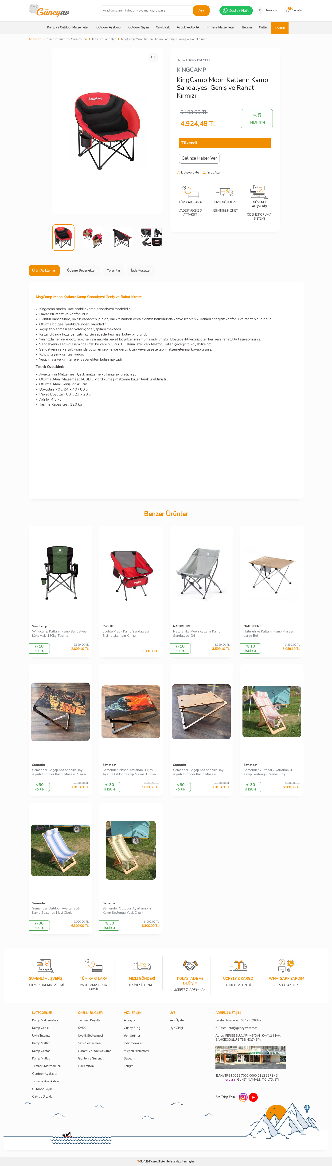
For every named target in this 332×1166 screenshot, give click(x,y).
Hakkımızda (86, 1066)
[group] (107, 131)
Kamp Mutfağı (41, 1059)
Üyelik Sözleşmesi (90, 1036)
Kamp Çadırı (40, 1028)
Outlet (263, 27)
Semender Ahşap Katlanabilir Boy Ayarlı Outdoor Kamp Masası (198, 772)
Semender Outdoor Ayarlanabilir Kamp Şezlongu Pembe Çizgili (268, 772)
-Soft (141, 1161)
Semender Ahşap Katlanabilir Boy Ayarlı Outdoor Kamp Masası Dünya (129, 772)
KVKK (82, 1028)
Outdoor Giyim (138, 27)
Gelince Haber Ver (199, 158)
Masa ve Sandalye (104, 39)
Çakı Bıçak (163, 27)
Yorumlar (113, 270)
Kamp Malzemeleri (45, 1021)
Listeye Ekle (188, 172)
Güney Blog (132, 1028)
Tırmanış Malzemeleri (220, 27)
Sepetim (129, 1059)
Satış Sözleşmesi (89, 1043)
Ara (201, 10)
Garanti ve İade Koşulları (95, 1051)
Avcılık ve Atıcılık (188, 27)
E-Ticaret (151, 1161)
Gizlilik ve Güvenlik (91, 1059)
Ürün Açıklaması (44, 270)
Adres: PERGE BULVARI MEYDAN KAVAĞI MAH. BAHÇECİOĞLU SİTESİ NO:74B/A (248, 1038)
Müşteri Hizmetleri (136, 1051)
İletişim (247, 27)
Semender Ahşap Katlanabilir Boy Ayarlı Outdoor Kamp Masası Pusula (59, 772)
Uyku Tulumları (42, 1036)
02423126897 (251, 1021)
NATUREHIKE (182, 626)
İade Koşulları (141, 270)
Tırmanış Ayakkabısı (45, 1081)
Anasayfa (35, 39)
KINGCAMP (191, 70)
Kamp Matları (41, 1043)
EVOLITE (108, 626)
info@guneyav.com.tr (242, 1028)
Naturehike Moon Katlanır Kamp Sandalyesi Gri (196, 633)
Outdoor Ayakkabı (108, 27)
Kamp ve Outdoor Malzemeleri (68, 27)
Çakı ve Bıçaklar (43, 1097)
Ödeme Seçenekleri (81, 270)
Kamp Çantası (41, 1051)
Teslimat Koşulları (90, 1021)
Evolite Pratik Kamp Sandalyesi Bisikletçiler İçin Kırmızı (126, 633)
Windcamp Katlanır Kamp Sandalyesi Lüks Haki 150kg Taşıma (59, 633)
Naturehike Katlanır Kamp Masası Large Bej (268, 633)
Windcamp (39, 626)
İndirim (279, 27)
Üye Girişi (176, 1028)
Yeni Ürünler (132, 1036)
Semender (38, 765)
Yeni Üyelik (177, 1021)
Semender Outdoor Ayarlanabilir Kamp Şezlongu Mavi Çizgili (56, 910)
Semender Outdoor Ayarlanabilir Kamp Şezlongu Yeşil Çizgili (127, 910)
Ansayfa (129, 1021)
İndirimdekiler (133, 1043)
